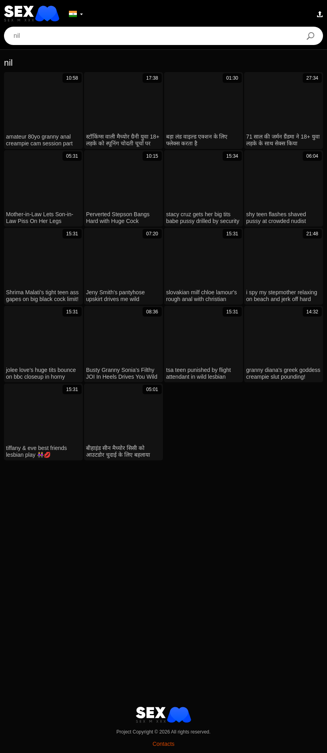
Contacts (163, 744)
